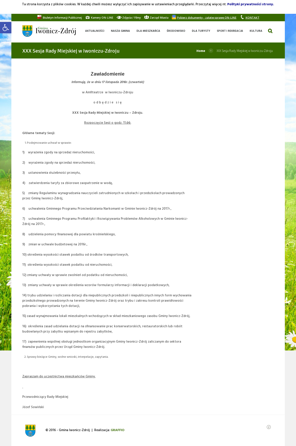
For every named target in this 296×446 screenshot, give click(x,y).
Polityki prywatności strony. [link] (250, 4)
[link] (5, 27)
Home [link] (200, 51)
